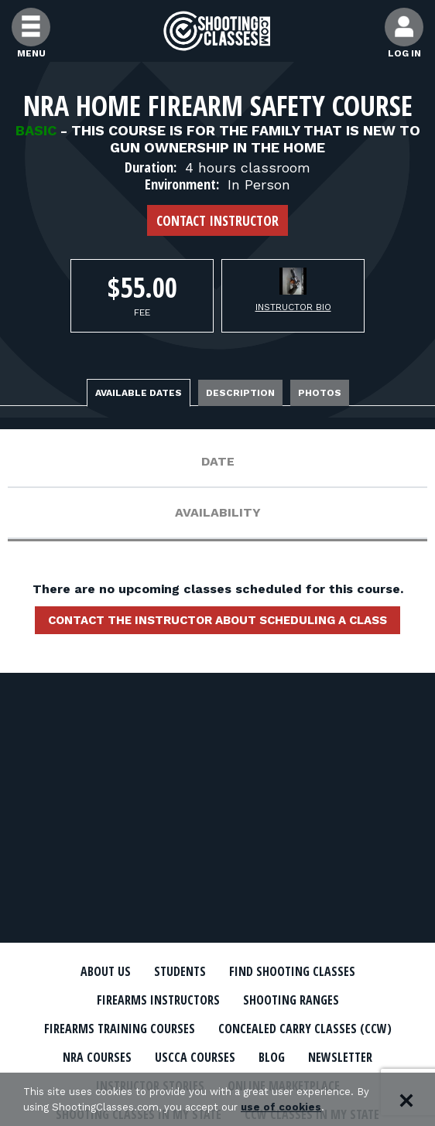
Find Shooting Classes (292, 971)
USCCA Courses (195, 1057)
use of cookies (281, 1107)
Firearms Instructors (158, 999)
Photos (319, 392)
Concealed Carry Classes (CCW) (305, 1028)
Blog (272, 1057)
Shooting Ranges (291, 999)
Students (180, 971)
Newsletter (340, 1057)
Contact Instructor (217, 220)
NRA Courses (97, 1057)
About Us (105, 971)
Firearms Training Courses (119, 1028)
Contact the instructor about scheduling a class (217, 620)
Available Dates (138, 392)
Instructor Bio (293, 307)
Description (240, 392)
